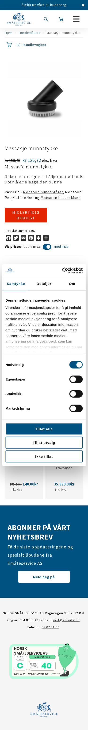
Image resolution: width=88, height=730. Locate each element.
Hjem (9, 33)
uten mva (37, 247)
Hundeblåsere (29, 33)
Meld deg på (44, 577)
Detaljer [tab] (44, 283)
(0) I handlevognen (31, 45)
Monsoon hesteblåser (60, 197)
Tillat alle (44, 429)
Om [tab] (72, 283)
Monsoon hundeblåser (43, 192)
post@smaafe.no (66, 620)
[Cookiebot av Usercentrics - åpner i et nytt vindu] (63, 271)
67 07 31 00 (50, 627)
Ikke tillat (44, 456)
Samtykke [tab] (16, 283)
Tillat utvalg (44, 443)
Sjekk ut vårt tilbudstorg (44, 4)
